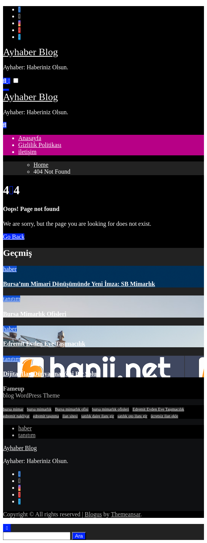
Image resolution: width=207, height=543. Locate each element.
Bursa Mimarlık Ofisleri (34, 314)
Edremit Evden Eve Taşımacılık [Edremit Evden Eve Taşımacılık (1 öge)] (158, 409)
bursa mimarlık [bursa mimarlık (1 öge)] (39, 409)
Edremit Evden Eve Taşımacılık (44, 343)
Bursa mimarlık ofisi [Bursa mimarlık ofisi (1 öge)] (71, 409)
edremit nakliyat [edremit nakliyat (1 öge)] (16, 416)
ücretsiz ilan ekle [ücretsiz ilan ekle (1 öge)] (164, 416)
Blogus (93, 514)
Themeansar (125, 514)
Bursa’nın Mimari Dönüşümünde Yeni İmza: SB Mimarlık (79, 284)
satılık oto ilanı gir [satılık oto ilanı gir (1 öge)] (132, 416)
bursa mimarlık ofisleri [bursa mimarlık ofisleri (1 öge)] (110, 409)
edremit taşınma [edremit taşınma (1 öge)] (46, 416)
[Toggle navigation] (6, 90)
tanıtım (11, 298)
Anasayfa (29, 138)
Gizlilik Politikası (39, 145)
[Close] (7, 528)
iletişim (27, 152)
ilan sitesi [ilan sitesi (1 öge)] (70, 416)
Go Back (13, 236)
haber (10, 269)
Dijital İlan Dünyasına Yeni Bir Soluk (51, 374)
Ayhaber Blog (30, 51)
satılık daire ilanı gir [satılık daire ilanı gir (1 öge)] (97, 416)
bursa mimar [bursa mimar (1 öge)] (13, 409)
